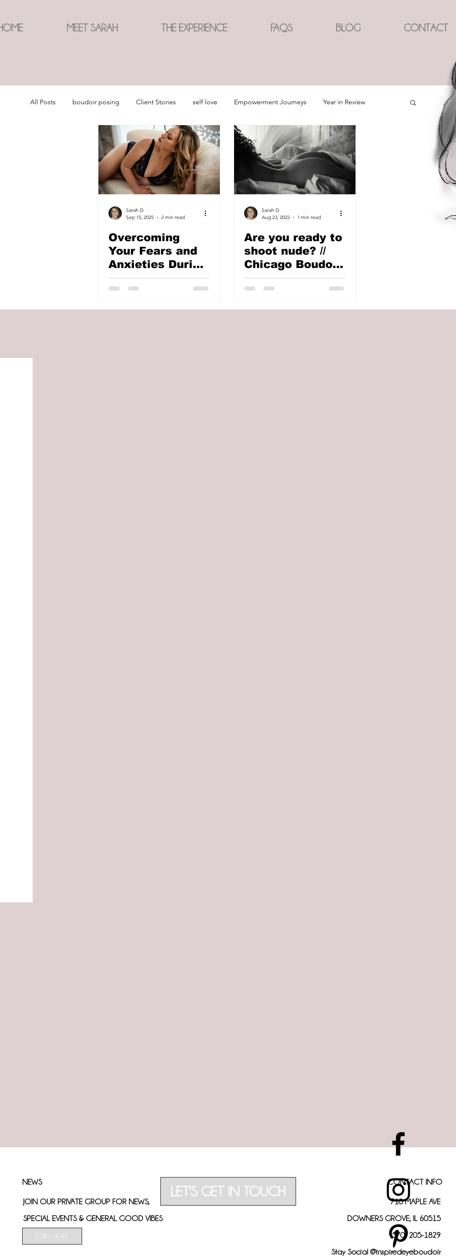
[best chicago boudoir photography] (398, 1144)
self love (205, 102)
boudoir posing (95, 102)
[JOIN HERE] (52, 1236)
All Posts (43, 102)
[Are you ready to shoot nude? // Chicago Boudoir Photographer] (295, 159)
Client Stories (156, 102)
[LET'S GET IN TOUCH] (228, 1191)
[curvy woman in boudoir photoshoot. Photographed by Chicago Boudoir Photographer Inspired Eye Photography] (159, 159)
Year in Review (344, 102)
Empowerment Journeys (270, 102)
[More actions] (209, 213)
